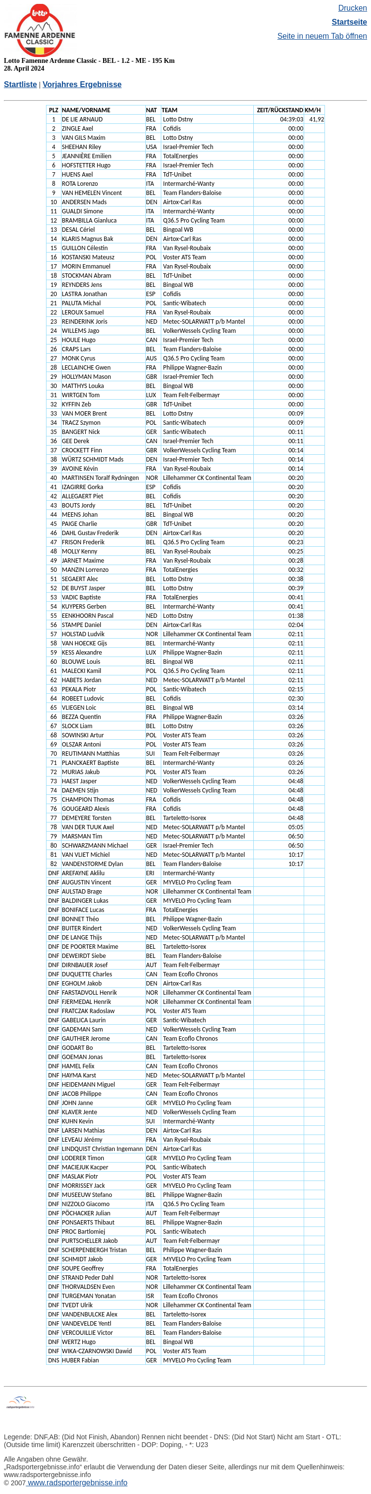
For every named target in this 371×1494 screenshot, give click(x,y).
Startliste (20, 84)
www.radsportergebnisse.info (76, 1483)
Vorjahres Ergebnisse (82, 84)
